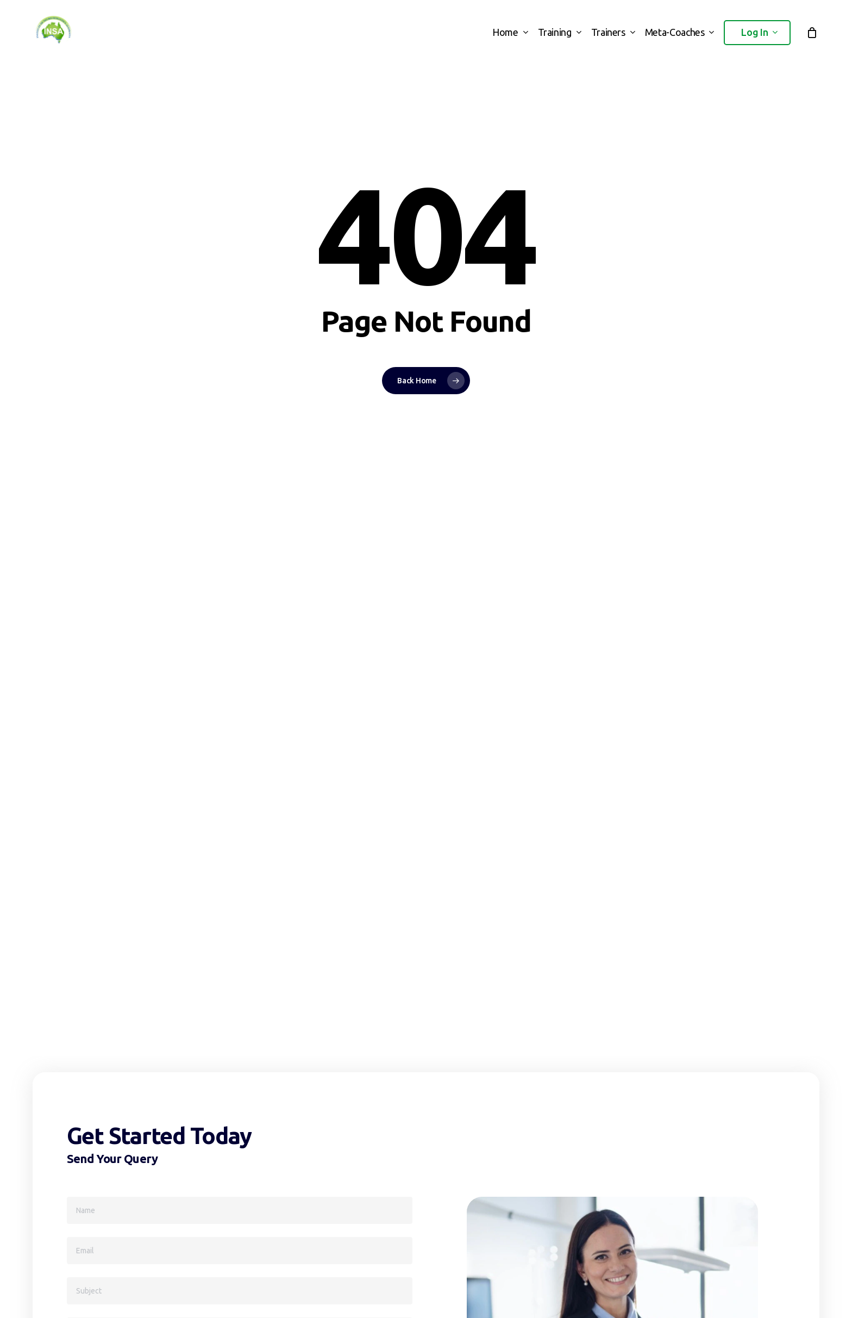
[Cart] (812, 33)
